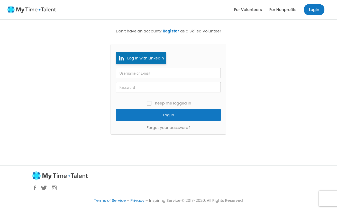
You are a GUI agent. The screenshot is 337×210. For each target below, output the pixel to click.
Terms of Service (110, 200)
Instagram (54, 188)
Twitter (44, 188)
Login (314, 9)
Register (171, 31)
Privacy (137, 200)
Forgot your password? (168, 127)
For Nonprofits (282, 9)
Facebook (35, 188)
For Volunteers (248, 9)
